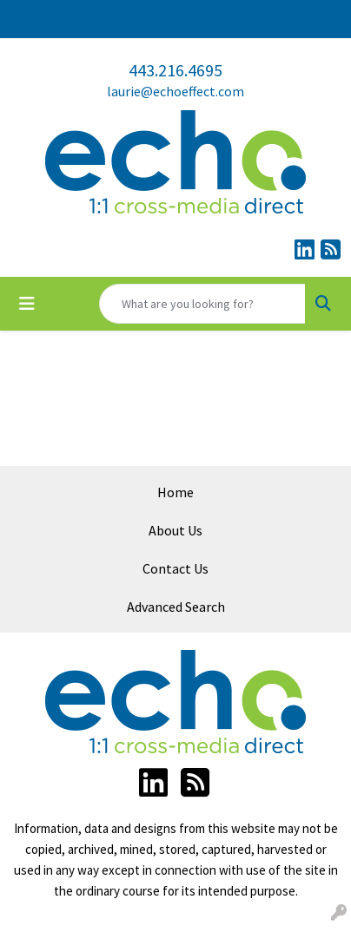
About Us (175, 530)
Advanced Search (176, 606)
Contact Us (175, 568)
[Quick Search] (202, 304)
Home (175, 492)
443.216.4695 (175, 70)
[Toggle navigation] (27, 304)
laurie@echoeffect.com (175, 91)
